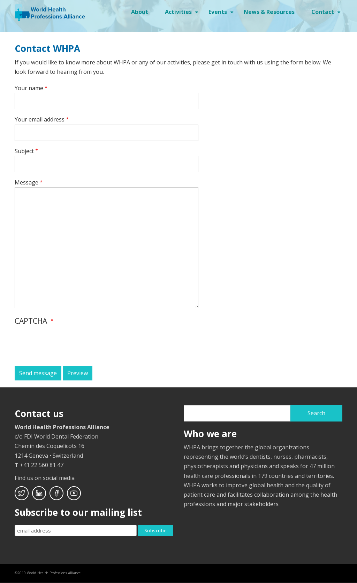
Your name (29, 88)
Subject (24, 151)
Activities (182, 14)
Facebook (56, 493)
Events (221, 14)
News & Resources (269, 12)
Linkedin (39, 493)
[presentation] (68, 346)
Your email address (39, 119)
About (139, 12)
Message (26, 182)
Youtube (74, 493)
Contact (326, 14)
